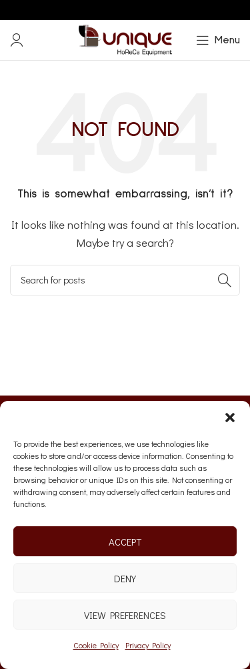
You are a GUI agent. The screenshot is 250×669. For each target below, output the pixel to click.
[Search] (125, 280)
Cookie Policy (96, 645)
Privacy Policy (148, 645)
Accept (125, 541)
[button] (230, 417)
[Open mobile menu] (218, 40)
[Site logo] (125, 38)
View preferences (125, 615)
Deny (125, 578)
